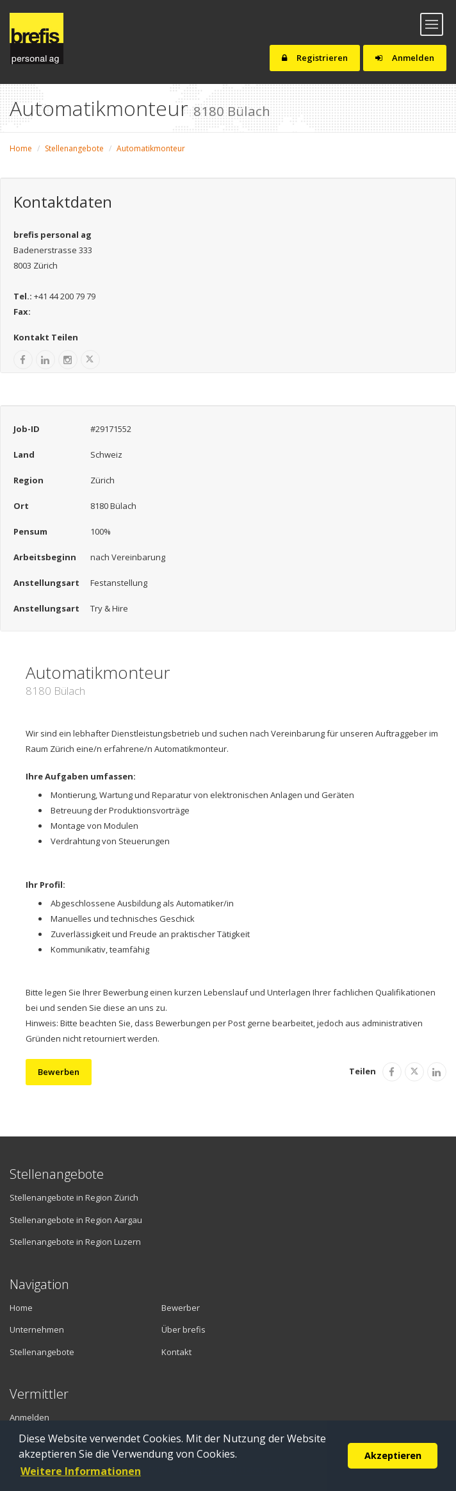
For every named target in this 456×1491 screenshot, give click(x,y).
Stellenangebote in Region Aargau (76, 1220)
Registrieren (315, 57)
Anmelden (404, 57)
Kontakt (176, 1352)
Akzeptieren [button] (392, 1455)
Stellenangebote (74, 148)
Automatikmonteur (151, 148)
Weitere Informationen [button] (80, 1471)
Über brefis (183, 1329)
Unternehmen (37, 1329)
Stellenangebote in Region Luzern (75, 1241)
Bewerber (180, 1307)
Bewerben (58, 1072)
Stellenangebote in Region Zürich (74, 1197)
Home (21, 148)
